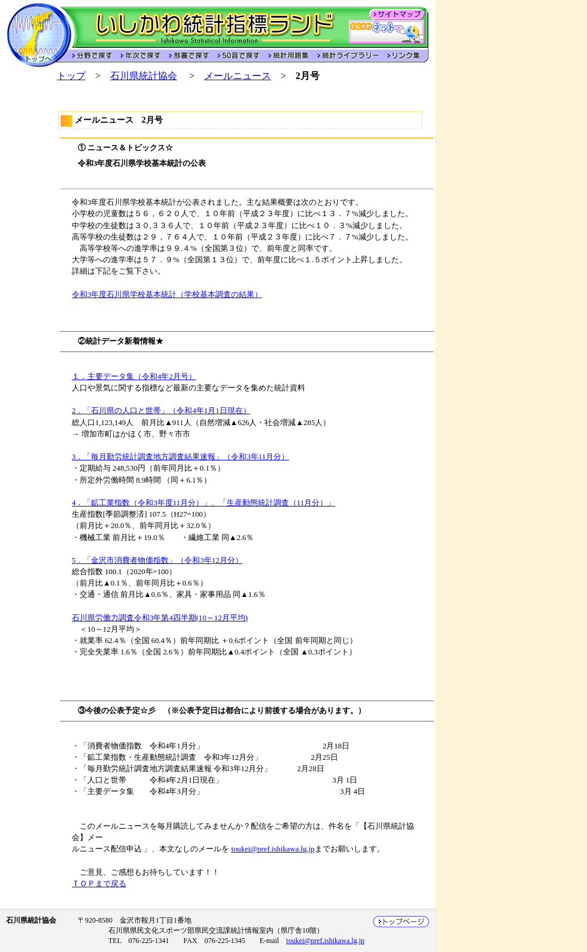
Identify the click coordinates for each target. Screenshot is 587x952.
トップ (71, 76)
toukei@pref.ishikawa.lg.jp (272, 849)
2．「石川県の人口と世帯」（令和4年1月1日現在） (161, 411)
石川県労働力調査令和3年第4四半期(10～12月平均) (160, 618)
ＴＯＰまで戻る (99, 884)
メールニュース (237, 76)
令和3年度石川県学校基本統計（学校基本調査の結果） (167, 294)
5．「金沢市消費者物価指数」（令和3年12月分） (157, 560)
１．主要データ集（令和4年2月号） (134, 376)
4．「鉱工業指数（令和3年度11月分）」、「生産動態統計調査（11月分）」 (203, 503)
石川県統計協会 (143, 76)
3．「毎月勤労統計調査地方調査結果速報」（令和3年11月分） (180, 457)
